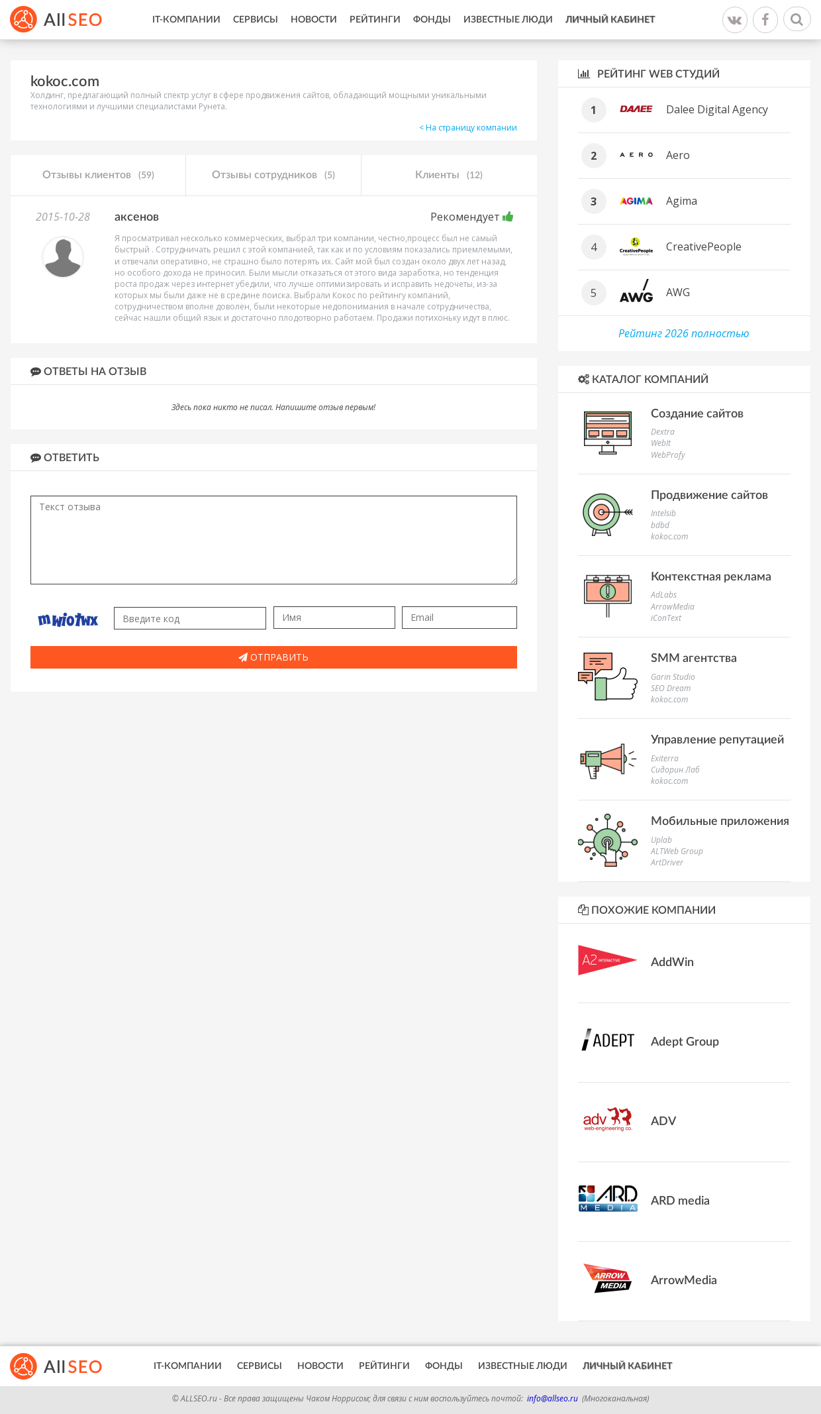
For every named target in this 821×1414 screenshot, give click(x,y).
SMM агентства (694, 659)
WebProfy (668, 455)
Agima (681, 200)
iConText (666, 618)
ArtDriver (667, 862)
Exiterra (665, 758)
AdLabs (664, 594)
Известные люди (508, 20)
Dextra (663, 431)
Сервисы (255, 20)
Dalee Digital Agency (717, 109)
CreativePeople (704, 246)
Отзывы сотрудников (273, 175)
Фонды (432, 20)
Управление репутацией (717, 740)
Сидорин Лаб (675, 769)
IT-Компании (186, 20)
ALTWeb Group (677, 851)
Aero (678, 155)
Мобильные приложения (720, 822)
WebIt (661, 443)
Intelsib (663, 513)
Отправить (273, 657)
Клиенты (449, 175)
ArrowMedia (673, 606)
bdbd (660, 525)
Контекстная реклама (711, 577)
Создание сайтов (697, 414)
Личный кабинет (610, 20)
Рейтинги (375, 20)
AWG (678, 292)
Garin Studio (673, 676)
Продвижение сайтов (709, 496)
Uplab (661, 839)
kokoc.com (669, 536)
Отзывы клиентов (98, 175)
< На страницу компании (468, 127)
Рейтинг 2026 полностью (683, 333)
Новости (314, 20)
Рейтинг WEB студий (649, 74)
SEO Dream (671, 688)
